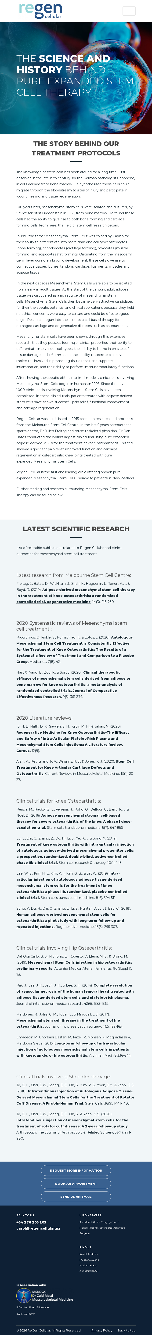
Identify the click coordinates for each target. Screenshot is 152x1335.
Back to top (127, 1330)
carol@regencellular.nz (38, 1228)
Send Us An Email (76, 1197)
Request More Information (76, 1170)
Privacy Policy (101, 1330)
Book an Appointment (76, 1183)
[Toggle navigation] (129, 11)
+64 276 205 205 (31, 1222)
